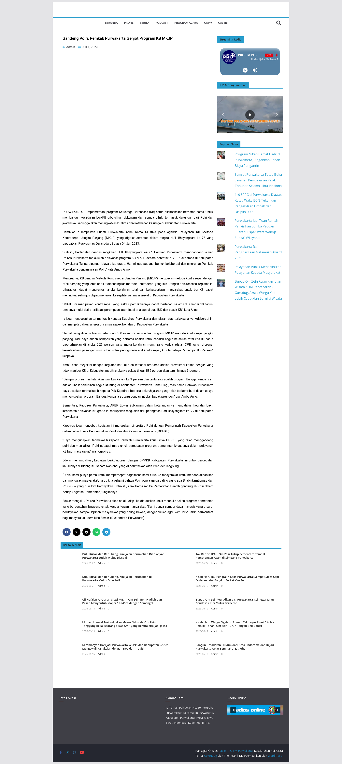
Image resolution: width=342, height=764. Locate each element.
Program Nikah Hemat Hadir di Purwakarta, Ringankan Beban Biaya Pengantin (257, 160)
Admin (101, 563)
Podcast (161, 23)
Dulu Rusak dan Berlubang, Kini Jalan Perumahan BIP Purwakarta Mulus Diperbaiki (117, 578)
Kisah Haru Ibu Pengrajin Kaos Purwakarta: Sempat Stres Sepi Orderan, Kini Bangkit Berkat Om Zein (237, 578)
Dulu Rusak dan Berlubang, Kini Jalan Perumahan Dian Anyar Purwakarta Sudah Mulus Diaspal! (123, 555)
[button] (67, 532)
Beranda (111, 23)
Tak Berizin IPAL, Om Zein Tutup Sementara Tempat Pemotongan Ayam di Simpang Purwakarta (230, 555)
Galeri (223, 23)
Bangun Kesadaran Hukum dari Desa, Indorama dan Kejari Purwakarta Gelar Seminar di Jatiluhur (235, 646)
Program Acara (186, 23)
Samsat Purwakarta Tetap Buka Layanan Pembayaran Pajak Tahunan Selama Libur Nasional (258, 180)
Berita (144, 23)
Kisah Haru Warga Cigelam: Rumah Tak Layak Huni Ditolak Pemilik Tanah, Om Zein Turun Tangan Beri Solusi (235, 624)
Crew (208, 23)
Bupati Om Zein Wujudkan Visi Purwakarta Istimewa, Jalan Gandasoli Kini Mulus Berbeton (235, 601)
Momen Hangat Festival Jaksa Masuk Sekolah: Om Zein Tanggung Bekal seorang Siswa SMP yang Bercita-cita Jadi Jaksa (124, 624)
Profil (129, 23)
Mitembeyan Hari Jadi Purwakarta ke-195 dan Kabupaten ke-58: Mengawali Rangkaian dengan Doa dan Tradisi (125, 646)
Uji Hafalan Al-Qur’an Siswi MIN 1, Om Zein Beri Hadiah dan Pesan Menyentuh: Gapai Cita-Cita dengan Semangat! (122, 601)
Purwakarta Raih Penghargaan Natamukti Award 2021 (258, 252)
